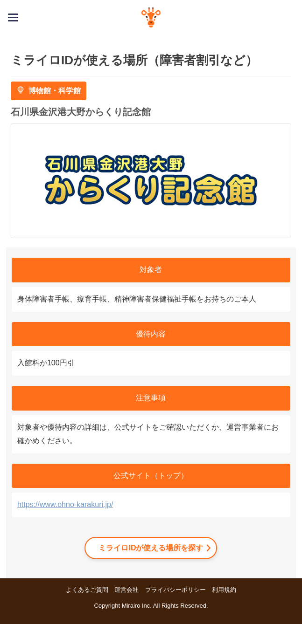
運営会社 (126, 589)
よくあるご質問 (87, 589)
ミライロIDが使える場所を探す (150, 548)
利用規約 (224, 589)
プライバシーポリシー (175, 589)
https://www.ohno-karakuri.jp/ (65, 504)
